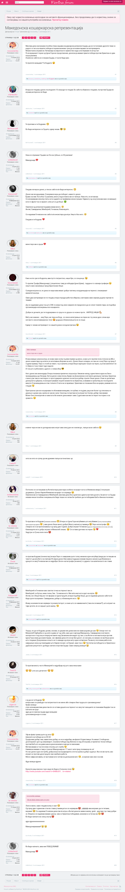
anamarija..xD (32, 178)
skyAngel (44, 79)
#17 (115, 723)
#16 (115, 684)
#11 (115, 508)
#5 (115, 228)
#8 (115, 412)
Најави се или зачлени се (112, 1)
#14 (115, 615)
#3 (115, 142)
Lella (29, 688)
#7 (115, 334)
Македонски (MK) (10, 886)
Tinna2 (30, 338)
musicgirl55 (32, 579)
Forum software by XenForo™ (21, 889)
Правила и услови (97, 889)
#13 (115, 575)
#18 (115, 780)
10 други (51, 79)
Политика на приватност (112, 889)
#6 (115, 262)
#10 (115, 477)
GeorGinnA (13, 287)
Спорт (17, 32)
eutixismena (12, 499)
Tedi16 (13, 675)
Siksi (12, 253)
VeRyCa (30, 267)
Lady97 (13, 468)
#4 (115, 174)
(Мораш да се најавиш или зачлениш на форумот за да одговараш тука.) (95, 875)
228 (41, 37)
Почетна (106, 886)
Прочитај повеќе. (60, 20)
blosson (31, 79)
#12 (115, 541)
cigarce (12, 709)
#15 (115, 655)
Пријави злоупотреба (82, 889)
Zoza (12, 566)
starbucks (12, 99)
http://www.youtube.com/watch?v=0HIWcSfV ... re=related (48, 771)
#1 (115, 74)
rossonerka (33, 32)
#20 (115, 865)
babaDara (37, 79)
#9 (115, 446)
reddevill (31, 113)
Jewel (13, 640)
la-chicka (31, 233)
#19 (115, 835)
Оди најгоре (114, 886)
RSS (120, 886)
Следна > (46, 37)
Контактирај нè (91, 886)
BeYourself (13, 133)
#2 (115, 108)
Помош (99, 886)
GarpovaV (12, 199)
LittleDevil (12, 164)
